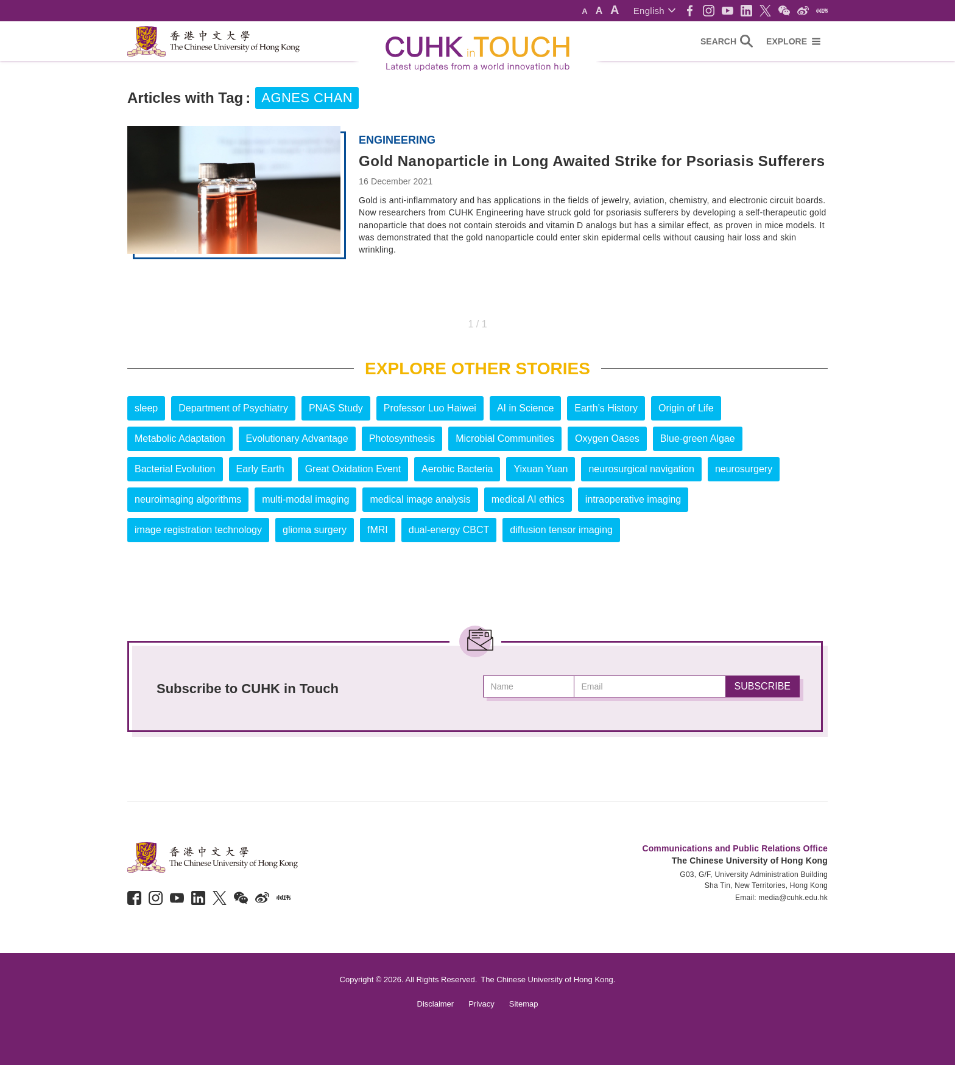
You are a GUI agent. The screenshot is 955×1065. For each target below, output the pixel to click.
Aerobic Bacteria (457, 469)
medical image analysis (420, 499)
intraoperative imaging (633, 499)
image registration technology (198, 530)
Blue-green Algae (697, 438)
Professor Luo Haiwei (430, 408)
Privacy (481, 1003)
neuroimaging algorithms (188, 499)
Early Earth (260, 469)
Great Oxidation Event (353, 469)
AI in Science (525, 408)
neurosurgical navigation (641, 469)
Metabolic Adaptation (180, 438)
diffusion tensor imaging (561, 530)
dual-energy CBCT (449, 530)
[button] (654, 10)
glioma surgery (315, 530)
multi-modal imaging (305, 499)
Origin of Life (686, 408)
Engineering (397, 139)
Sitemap (523, 1003)
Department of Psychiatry (233, 408)
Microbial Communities (505, 438)
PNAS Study (336, 408)
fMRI (377, 530)
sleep (146, 408)
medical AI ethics (528, 499)
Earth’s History (606, 408)
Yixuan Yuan (540, 469)
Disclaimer (435, 1003)
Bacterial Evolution (175, 469)
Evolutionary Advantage (297, 438)
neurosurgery (743, 469)
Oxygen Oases (607, 438)
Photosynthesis (402, 438)
